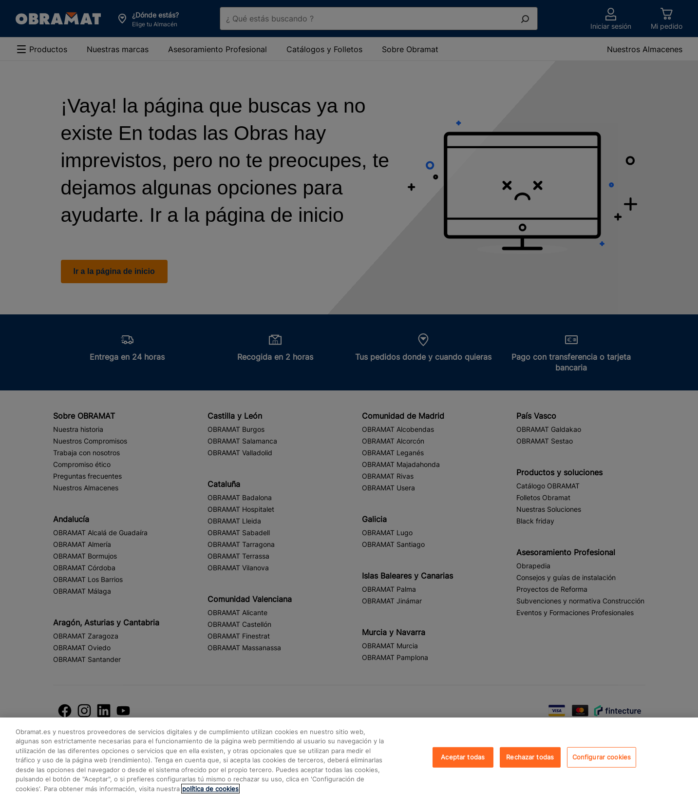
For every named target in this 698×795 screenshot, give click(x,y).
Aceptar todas (463, 764)
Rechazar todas (530, 764)
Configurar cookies (601, 764)
